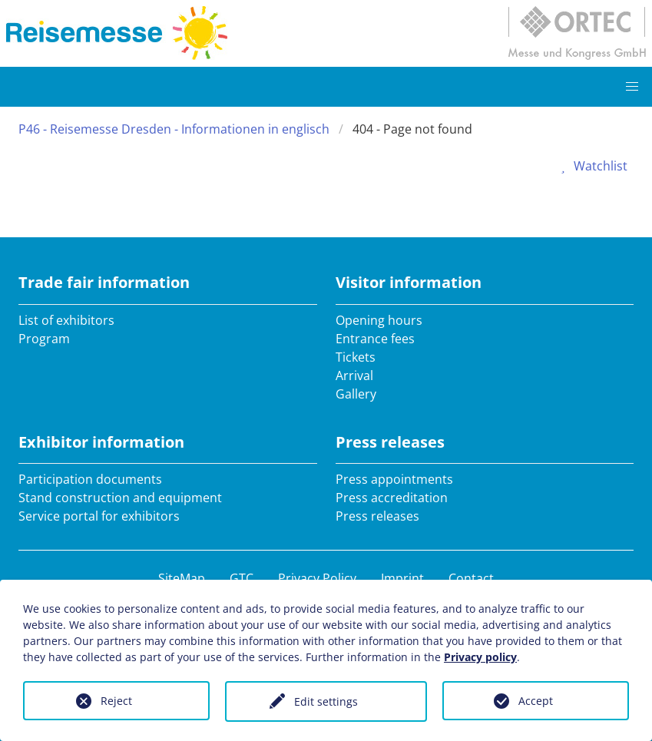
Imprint (402, 578)
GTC (241, 578)
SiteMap (181, 578)
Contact (471, 578)
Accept (535, 700)
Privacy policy (480, 657)
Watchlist (591, 165)
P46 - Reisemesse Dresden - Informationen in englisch (173, 129)
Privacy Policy (317, 578)
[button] (632, 87)
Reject (116, 700)
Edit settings (326, 701)
